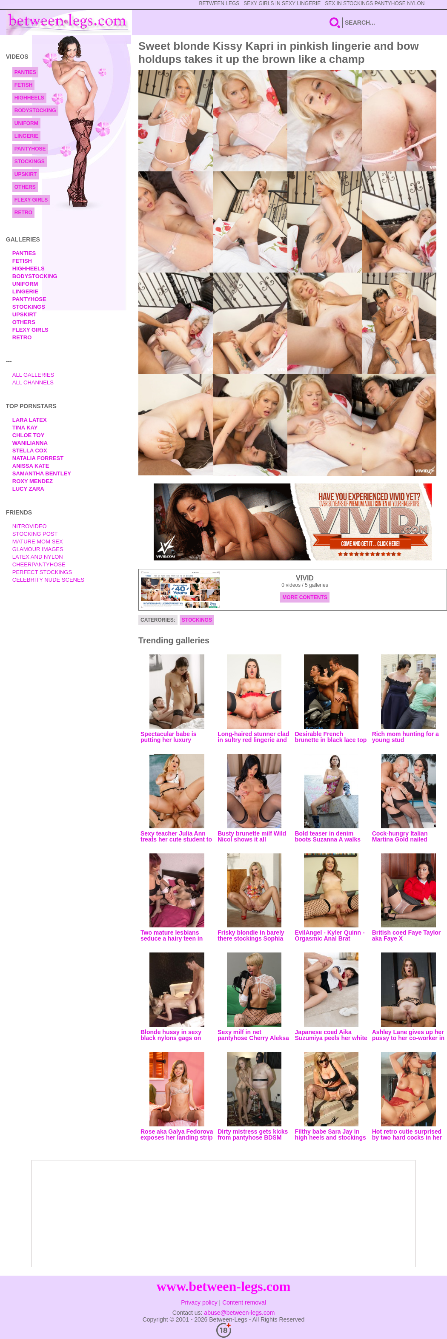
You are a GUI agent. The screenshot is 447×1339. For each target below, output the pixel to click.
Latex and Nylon (37, 557)
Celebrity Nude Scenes (48, 580)
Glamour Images (37, 549)
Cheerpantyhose (39, 564)
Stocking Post (35, 534)
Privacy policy (199, 1302)
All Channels (33, 382)
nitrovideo (29, 526)
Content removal (244, 1302)
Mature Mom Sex (37, 541)
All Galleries (33, 375)
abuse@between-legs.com (239, 1312)
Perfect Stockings (42, 572)
